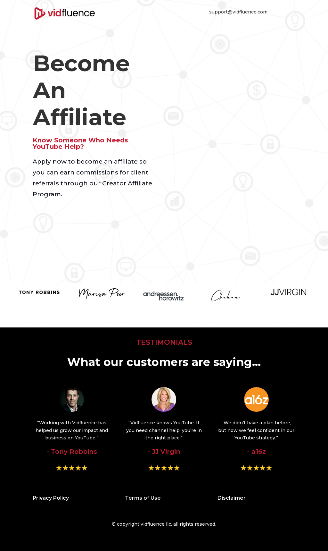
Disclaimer (231, 498)
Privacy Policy (51, 498)
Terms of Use (143, 498)
